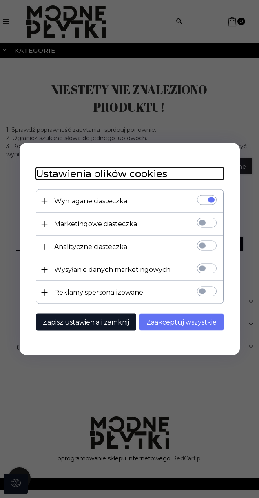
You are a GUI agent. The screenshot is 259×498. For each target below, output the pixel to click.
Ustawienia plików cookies (101, 174)
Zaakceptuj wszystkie (181, 322)
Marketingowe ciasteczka (95, 224)
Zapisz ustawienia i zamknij (86, 322)
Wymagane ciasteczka (90, 201)
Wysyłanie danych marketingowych (112, 269)
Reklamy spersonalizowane (98, 292)
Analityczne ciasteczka (90, 247)
